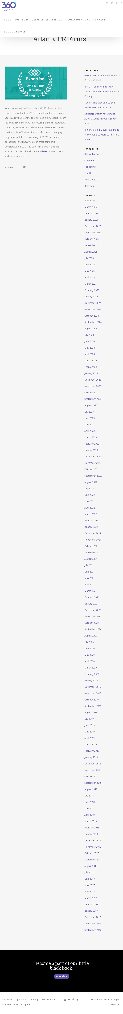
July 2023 (89, 411)
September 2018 (93, 782)
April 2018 (89, 814)
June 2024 (89, 341)
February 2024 (91, 366)
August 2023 (90, 405)
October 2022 (91, 469)
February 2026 (91, 213)
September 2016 (93, 929)
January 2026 (91, 219)
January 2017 (91, 910)
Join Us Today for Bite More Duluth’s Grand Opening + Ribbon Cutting (101, 91)
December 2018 (92, 763)
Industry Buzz (91, 179)
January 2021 (91, 603)
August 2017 (90, 865)
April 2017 (89, 891)
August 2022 (90, 482)
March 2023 (90, 437)
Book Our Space (15, 31)
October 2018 (91, 776)
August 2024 (90, 328)
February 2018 (91, 827)
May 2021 (89, 578)
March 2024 (90, 360)
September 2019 (93, 706)
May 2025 (89, 270)
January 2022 (91, 526)
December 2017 (92, 840)
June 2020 (89, 648)
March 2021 (90, 590)
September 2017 (93, 859)
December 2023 (92, 379)
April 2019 (89, 738)
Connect (99, 19)
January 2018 (91, 833)
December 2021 (92, 533)
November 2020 (92, 616)
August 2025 (90, 251)
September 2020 (93, 629)
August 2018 (90, 789)
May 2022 (89, 501)
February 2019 (91, 750)
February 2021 (91, 597)
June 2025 (89, 264)
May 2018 (89, 808)
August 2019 (90, 712)
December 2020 (92, 610)
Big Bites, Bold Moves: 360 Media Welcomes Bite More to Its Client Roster (101, 134)
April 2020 (89, 661)
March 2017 (90, 897)
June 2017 (89, 878)
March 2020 (90, 667)
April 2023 (89, 430)
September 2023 (93, 398)
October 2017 (91, 853)
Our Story (21, 19)
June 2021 (89, 571)
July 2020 (89, 642)
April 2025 (89, 277)
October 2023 (91, 392)
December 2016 (92, 917)
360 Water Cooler (93, 153)
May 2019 (89, 731)
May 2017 (89, 885)
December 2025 (92, 226)
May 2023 (89, 424)
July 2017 (89, 872)
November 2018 (92, 769)
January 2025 (91, 296)
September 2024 (93, 322)
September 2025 (93, 245)
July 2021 (89, 565)
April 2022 (89, 507)
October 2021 (91, 546)
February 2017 (91, 904)
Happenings (90, 166)
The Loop (58, 19)
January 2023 (91, 450)
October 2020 (91, 622)
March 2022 (90, 514)
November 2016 (92, 923)
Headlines (89, 173)
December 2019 (92, 686)
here (45, 151)
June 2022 (89, 494)
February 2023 (91, 443)
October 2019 (91, 699)
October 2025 (91, 238)
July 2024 (89, 334)
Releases (89, 185)
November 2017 (92, 846)
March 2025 (90, 283)
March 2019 (90, 744)
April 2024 (89, 354)
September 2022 (93, 475)
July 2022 (89, 488)
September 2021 (93, 552)
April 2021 (89, 584)
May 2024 (89, 347)
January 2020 (91, 680)
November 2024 (92, 309)
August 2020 (90, 635)
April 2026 (89, 200)
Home (7, 19)
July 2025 (89, 258)
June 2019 (89, 725)
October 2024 (91, 315)
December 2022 (92, 456)
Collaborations (79, 19)
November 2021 (92, 539)
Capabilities (40, 19)
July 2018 (89, 795)
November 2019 (92, 693)
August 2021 (90, 558)
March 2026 (90, 206)
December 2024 (92, 302)
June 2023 (89, 418)
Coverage (89, 160)
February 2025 (91, 290)
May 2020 (89, 654)
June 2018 (89, 801)
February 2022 (91, 520)
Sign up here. (61, 976)
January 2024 (91, 373)
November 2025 (92, 232)
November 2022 (92, 462)
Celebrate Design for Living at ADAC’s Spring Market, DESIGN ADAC (100, 118)
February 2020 (91, 674)
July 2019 (89, 718)
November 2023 (92, 386)
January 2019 (91, 757)
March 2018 (90, 821)
